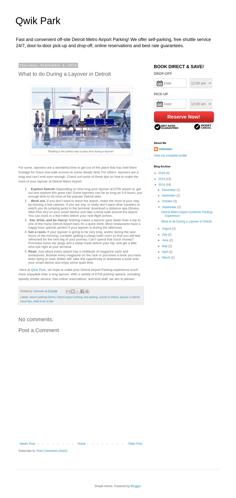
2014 (162, 184)
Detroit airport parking (70, 297)
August (167, 228)
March (166, 257)
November (169, 195)
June (165, 240)
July (165, 234)
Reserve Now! (183, 117)
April (165, 252)
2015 (162, 179)
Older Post (135, 443)
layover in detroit (129, 297)
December (169, 190)
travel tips (26, 301)
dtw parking (91, 297)
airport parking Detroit (42, 297)
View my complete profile (170, 155)
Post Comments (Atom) (52, 451)
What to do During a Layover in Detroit (186, 221)
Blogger (136, 486)
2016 (162, 173)
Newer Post (27, 443)
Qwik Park (38, 20)
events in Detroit (108, 297)
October (167, 201)
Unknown (165, 149)
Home (82, 443)
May (165, 246)
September (169, 207)
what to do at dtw (43, 301)
